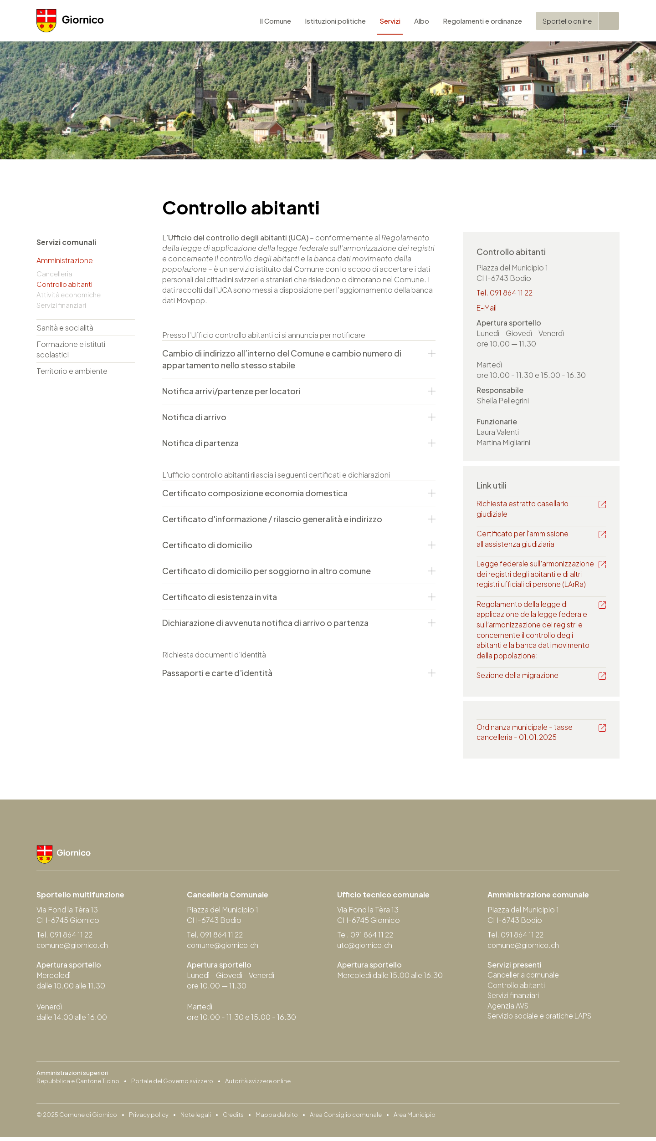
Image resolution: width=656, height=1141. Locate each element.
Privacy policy (149, 1118)
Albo (421, 22)
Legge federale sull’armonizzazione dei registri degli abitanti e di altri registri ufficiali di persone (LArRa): (536, 575)
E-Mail (487, 308)
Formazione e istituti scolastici (70, 349)
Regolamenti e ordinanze (482, 22)
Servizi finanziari (61, 305)
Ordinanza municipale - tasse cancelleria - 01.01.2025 (525, 736)
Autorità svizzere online (258, 1085)
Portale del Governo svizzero (172, 1085)
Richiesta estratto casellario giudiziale (524, 509)
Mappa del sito (277, 1118)
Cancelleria (54, 273)
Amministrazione (64, 260)
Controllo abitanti (64, 284)
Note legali (195, 1118)
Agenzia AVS (508, 1010)
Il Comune (275, 22)
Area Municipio (415, 1118)
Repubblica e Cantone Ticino (77, 1085)
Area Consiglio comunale (346, 1118)
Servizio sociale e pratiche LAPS (541, 1021)
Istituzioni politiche (335, 22)
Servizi (389, 22)
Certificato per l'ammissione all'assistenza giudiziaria (524, 540)
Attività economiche (68, 294)
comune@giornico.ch (74, 949)
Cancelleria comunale (524, 979)
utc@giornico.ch (366, 949)
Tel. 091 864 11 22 (506, 293)
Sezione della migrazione (519, 678)
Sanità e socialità (64, 327)
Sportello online (567, 22)
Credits (233, 1118)
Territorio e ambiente (72, 371)
